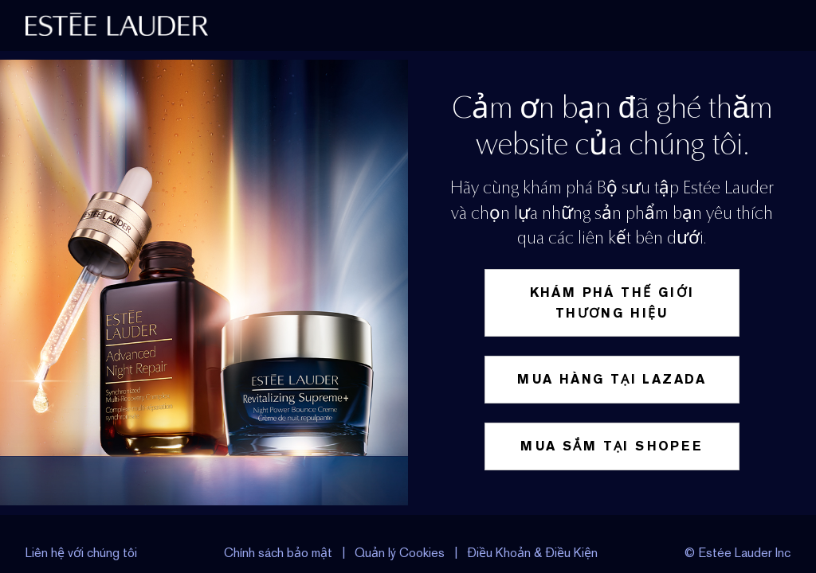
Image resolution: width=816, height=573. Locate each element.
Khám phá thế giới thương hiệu (612, 303)
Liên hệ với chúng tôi (81, 552)
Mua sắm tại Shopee (611, 446)
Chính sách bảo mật (278, 552)
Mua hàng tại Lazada (612, 379)
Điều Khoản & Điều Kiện (532, 552)
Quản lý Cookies (401, 552)
